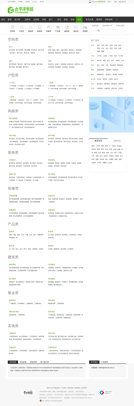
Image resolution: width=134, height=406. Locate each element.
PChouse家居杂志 (99, 2)
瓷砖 (18, 235)
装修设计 (62, 199)
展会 (92, 84)
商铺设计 (65, 282)
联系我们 (84, 388)
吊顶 (115, 48)
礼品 (106, 149)
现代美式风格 (30, 139)
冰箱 (114, 149)
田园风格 (51, 118)
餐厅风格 (12, 67)
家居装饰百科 (48, 368)
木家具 (41, 249)
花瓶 (120, 159)
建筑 (92, 74)
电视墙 (33, 53)
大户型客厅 (68, 100)
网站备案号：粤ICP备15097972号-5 (50, 398)
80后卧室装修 (72, 177)
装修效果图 (13, 196)
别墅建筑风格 (66, 268)
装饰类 (13, 152)
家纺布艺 (121, 84)
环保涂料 (109, 19)
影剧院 (120, 74)
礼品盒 (110, 162)
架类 (29, 249)
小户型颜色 (37, 86)
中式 (122, 60)
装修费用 (12, 210)
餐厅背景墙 (12, 64)
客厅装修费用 (13, 213)
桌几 (21, 249)
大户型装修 (51, 100)
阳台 (119, 45)
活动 (59, 19)
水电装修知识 (53, 216)
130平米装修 (19, 103)
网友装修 (12, 177)
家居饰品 (58, 235)
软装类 (50, 231)
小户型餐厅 (36, 89)
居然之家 (51, 333)
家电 (103, 152)
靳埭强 (105, 79)
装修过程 (115, 70)
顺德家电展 (51, 303)
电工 (34, 235)
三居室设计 (21, 100)
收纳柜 (79, 163)
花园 (98, 48)
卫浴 (22, 235)
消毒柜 (111, 159)
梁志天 (116, 79)
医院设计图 (39, 282)
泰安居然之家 (66, 339)
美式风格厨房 (33, 141)
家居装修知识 (57, 368)
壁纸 (93, 146)
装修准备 (55, 199)
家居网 (42, 2)
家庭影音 (56, 249)
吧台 (111, 48)
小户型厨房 (19, 89)
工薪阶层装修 (20, 177)
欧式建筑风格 (24, 268)
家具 (106, 146)
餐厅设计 (20, 64)
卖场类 (13, 326)
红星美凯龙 (52, 347)
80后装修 (51, 174)
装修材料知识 (69, 213)
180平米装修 (68, 103)
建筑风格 (12, 264)
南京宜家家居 (17, 339)
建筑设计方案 (68, 270)
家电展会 (51, 300)
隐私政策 (56, 388)
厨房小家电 (51, 50)
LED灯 (114, 146)
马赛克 (111, 156)
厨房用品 (65, 235)
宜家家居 (12, 333)
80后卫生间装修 (59, 180)
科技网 (20, 2)
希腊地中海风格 (14, 121)
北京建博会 (21, 303)
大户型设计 (60, 100)
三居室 (11, 97)
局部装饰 (19, 163)
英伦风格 (75, 141)
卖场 (92, 88)
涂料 (10, 235)
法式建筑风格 (21, 270)
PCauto (34, 2)
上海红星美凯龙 (53, 350)
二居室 (50, 83)
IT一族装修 (19, 180)
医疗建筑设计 (20, 282)
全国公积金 (120, 25)
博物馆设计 (100, 74)
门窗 (26, 235)
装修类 (13, 188)
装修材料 (69, 199)
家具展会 (51, 312)
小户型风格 (29, 86)
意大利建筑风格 (35, 268)
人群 (107, 65)
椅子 (25, 249)
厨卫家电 (63, 249)
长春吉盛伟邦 (33, 350)
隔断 (98, 51)
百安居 (120, 88)
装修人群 (12, 174)
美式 (108, 60)
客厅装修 (12, 50)
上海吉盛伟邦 (13, 350)
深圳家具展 (60, 315)
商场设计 (58, 282)
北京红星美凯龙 (63, 353)
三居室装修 (12, 100)
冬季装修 (51, 213)
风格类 (13, 111)
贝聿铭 (110, 79)
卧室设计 (51, 64)
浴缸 (106, 159)
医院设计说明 (30, 282)
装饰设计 (12, 160)
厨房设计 (72, 50)
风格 (92, 60)
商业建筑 (51, 279)
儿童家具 (35, 249)
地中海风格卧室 (29, 127)
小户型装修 (12, 86)
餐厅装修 (39, 64)
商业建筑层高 (73, 282)
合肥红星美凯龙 (64, 350)
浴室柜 (102, 159)
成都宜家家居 (27, 339)
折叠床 (105, 162)
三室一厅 (29, 100)
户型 (92, 56)
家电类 (50, 246)
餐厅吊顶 (27, 64)
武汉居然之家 (76, 339)
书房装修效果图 (24, 202)
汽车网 (27, 2)
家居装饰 (12, 163)
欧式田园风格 (52, 121)
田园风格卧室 (66, 124)
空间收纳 (56, 166)
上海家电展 (60, 303)
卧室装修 (63, 64)
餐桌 (107, 152)
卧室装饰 (39, 163)
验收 (81, 199)
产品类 (13, 224)
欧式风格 (51, 135)
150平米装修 (37, 103)
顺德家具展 (67, 318)
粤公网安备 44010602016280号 (51, 401)
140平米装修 (28, 103)
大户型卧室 (76, 100)
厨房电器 (65, 53)
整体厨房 (51, 53)
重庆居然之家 (62, 336)
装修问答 (36, 368)
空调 (110, 149)
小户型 (11, 83)
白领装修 (29, 177)
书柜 (97, 156)
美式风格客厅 (40, 139)
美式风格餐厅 (24, 141)
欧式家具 (51, 139)
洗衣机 (94, 149)
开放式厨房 (64, 50)
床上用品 (51, 235)
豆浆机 (117, 156)
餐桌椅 (33, 64)
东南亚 (118, 60)
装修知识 (51, 210)
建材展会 (12, 300)
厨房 (50, 47)
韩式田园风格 (72, 121)
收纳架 (50, 166)
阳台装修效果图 (35, 202)
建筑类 (13, 257)
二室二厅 (75, 86)
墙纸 (102, 146)
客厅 (10, 47)
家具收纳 (63, 166)
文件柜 (99, 162)
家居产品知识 (66, 368)
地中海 (99, 60)
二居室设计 (60, 86)
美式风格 (12, 135)
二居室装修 (51, 86)
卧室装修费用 (23, 213)
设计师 (17, 19)
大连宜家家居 (37, 339)
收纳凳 (68, 163)
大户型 (50, 97)
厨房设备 (58, 53)
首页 (3, 19)
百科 (72, 19)
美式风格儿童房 (20, 144)
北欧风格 (58, 139)
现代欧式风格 (58, 141)
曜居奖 (99, 19)
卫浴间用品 (72, 235)
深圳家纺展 (12, 315)
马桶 (119, 152)
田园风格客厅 (76, 124)
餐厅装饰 (12, 166)
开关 (93, 156)
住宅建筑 (75, 268)
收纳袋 (74, 163)
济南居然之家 (72, 336)
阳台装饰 (34, 166)
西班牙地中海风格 (26, 121)
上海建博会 (29, 303)
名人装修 (35, 180)
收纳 (102, 65)
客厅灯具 (26, 53)
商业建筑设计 (58, 285)
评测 (44, 19)
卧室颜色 (58, 67)
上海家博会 (37, 303)
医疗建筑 (12, 279)
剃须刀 (106, 156)
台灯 (111, 152)
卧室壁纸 (65, 67)
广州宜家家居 (33, 336)
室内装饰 (26, 163)
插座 (116, 159)
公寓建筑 (59, 270)
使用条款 (77, 388)
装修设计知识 (59, 213)
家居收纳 (51, 160)
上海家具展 (68, 315)
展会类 (13, 293)
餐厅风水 (26, 67)
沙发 (13, 249)
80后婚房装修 (62, 177)
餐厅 (10, 61)
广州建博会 (12, 303)
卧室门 (57, 64)
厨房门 (78, 53)
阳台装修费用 (17, 216)
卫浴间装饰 (26, 166)
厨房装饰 (19, 166)
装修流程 (95, 25)
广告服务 (63, 388)
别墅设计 (58, 268)
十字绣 (98, 146)
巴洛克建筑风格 (32, 270)
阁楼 (102, 51)
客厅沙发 (19, 53)
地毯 (95, 152)
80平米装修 (54, 89)
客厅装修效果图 (14, 199)
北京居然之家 (52, 336)
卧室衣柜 (70, 64)
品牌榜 (36, 19)
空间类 (13, 39)
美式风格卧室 (14, 141)
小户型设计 (21, 86)
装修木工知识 (79, 213)
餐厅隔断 (19, 67)
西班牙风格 (67, 141)
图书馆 (115, 74)
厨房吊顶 (72, 53)
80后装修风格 (52, 177)
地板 (14, 235)
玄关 (107, 48)
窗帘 (102, 149)
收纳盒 (57, 163)
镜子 (115, 152)
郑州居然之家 (56, 339)
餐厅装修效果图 (37, 199)
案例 (9, 19)
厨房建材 (12, 237)
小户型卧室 (28, 89)
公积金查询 (13, 368)
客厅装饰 (33, 163)
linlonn (41, 368)
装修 (92, 70)
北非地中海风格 (29, 124)
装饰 (66, 19)
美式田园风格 (62, 121)
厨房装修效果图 (25, 199)
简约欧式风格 (73, 139)
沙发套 (94, 162)
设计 (51, 19)
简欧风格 (65, 139)
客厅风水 (34, 50)
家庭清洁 (51, 237)
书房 (115, 45)
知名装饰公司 (107, 25)
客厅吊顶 (41, 50)
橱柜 (58, 50)
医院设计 (12, 282)
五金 (30, 235)
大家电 (50, 249)
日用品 (79, 235)
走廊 (119, 48)
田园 (104, 60)
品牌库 (28, 19)
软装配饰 (52, 202)
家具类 (11, 246)
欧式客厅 (13, 53)
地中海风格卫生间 (17, 127)
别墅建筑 (51, 268)
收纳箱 (63, 163)
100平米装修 (72, 89)
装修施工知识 (63, 216)
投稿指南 (70, 388)
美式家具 (12, 139)
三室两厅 (35, 100)
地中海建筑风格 (14, 268)
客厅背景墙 (19, 50)
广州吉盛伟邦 (23, 350)
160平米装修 (59, 103)
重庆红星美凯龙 (74, 353)
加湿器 (119, 146)
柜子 (17, 249)
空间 (92, 45)
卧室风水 (77, 64)
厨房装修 (79, 50)
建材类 (11, 231)
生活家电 (70, 249)
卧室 (50, 61)
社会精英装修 (37, 177)
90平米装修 (63, 89)
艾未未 (99, 79)
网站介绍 (50, 388)
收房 (49, 199)
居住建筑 (51, 264)
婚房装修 (120, 65)
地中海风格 (13, 118)
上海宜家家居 (13, 336)
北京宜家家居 (23, 336)
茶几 (101, 156)
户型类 (13, 75)
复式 (115, 56)
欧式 (112, 60)
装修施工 (76, 199)
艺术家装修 (27, 180)
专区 (79, 19)
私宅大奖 (89, 19)
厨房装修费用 (33, 213)
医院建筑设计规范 (15, 285)
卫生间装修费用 (28, 216)
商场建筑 (51, 282)
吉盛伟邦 (12, 347)
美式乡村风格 (20, 139)
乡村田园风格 (56, 124)
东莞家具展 (76, 315)
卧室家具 (72, 67)
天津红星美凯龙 (76, 350)
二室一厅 (68, 86)
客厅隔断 (27, 50)
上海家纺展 (21, 315)
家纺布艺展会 (14, 312)
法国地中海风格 (18, 124)
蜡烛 (97, 159)
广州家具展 (51, 315)
